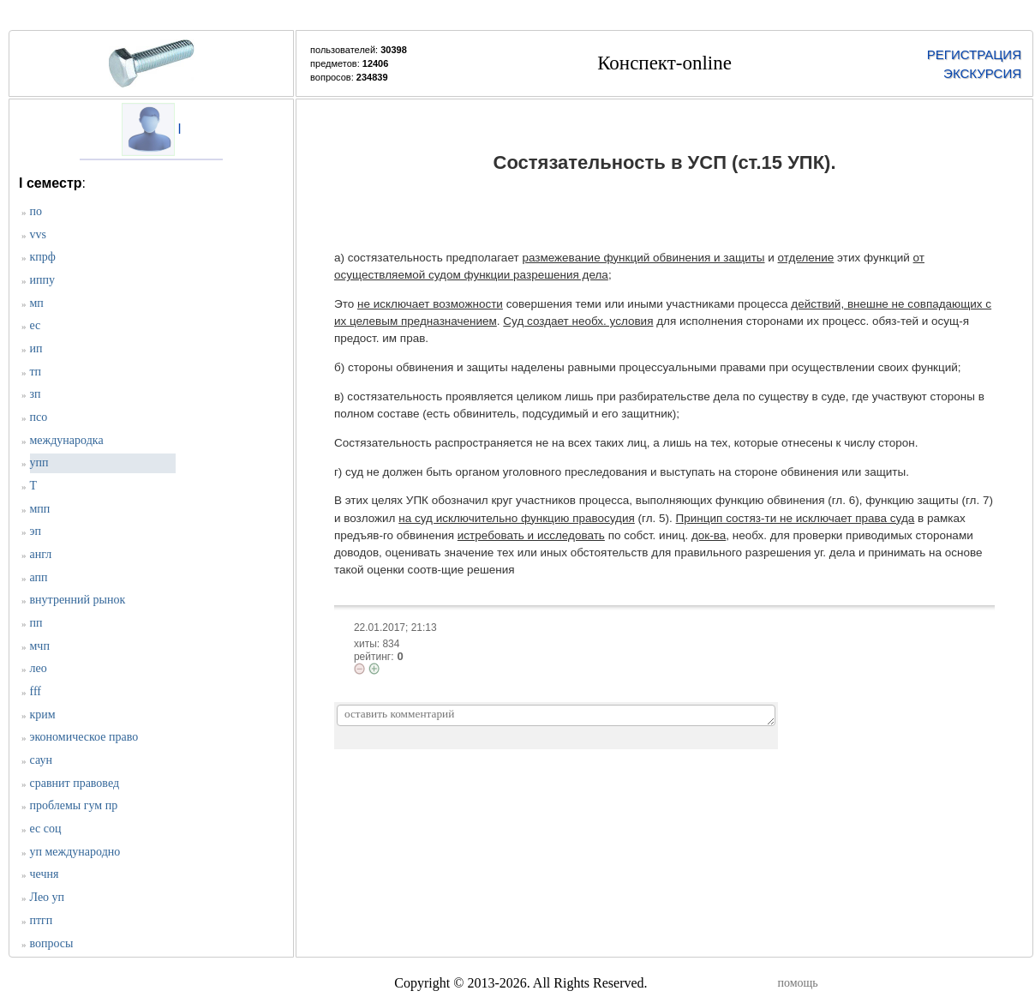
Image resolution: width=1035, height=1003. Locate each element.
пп (36, 622)
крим (43, 714)
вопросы (52, 943)
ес (35, 325)
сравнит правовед (75, 783)
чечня (44, 874)
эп (36, 531)
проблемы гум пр (74, 805)
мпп (40, 508)
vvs (38, 234)
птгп (41, 920)
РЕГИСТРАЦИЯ (974, 54)
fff (35, 691)
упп (39, 462)
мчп (40, 646)
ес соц (46, 828)
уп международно (75, 851)
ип (36, 348)
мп (37, 303)
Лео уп (47, 897)
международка (67, 440)
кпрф (43, 256)
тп (36, 371)
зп (35, 393)
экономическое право (84, 736)
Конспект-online (664, 63)
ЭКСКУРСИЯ (982, 73)
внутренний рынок (78, 599)
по (36, 211)
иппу (42, 279)
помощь (798, 982)
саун (41, 760)
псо (39, 417)
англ (41, 554)
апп (39, 577)
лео (38, 668)
